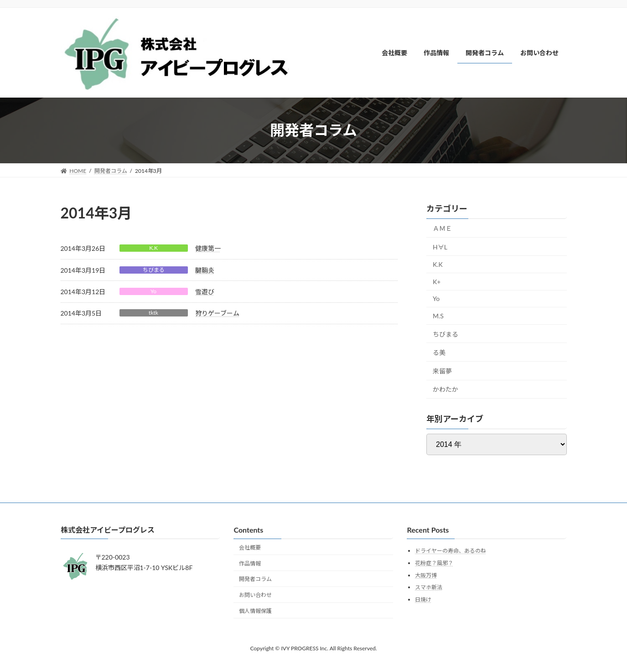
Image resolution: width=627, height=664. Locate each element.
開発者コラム (255, 579)
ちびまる (154, 269)
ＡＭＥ (442, 228)
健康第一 (208, 248)
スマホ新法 (428, 587)
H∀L (440, 246)
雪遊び (204, 292)
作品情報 (250, 563)
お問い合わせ (255, 594)
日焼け (423, 599)
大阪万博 (426, 574)
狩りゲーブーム (217, 313)
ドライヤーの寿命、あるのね (450, 550)
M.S (438, 316)
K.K (153, 247)
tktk (153, 312)
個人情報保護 (255, 610)
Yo (153, 291)
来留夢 (442, 370)
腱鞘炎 (204, 270)
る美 (439, 352)
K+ (436, 281)
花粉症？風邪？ (434, 562)
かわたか (445, 389)
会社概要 (250, 547)
